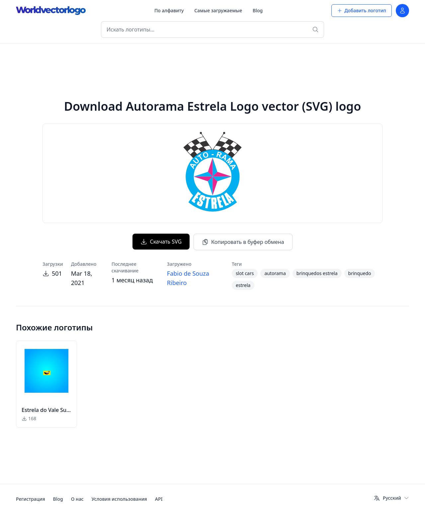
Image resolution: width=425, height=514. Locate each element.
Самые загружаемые (218, 10)
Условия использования (119, 499)
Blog (258, 10)
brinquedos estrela (317, 273)
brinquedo (359, 273)
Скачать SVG (161, 241)
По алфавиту (169, 10)
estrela (243, 285)
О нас (77, 499)
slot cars (245, 273)
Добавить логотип (361, 10)
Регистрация (30, 499)
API (159, 499)
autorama (275, 273)
